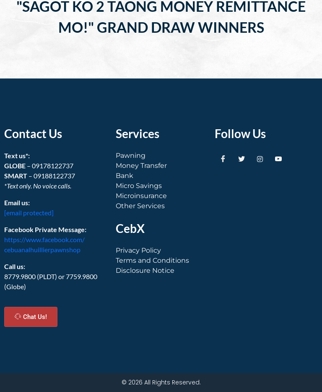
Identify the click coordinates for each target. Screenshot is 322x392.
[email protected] (29, 213)
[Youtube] (278, 159)
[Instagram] (260, 159)
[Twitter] (241, 159)
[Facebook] (223, 159)
